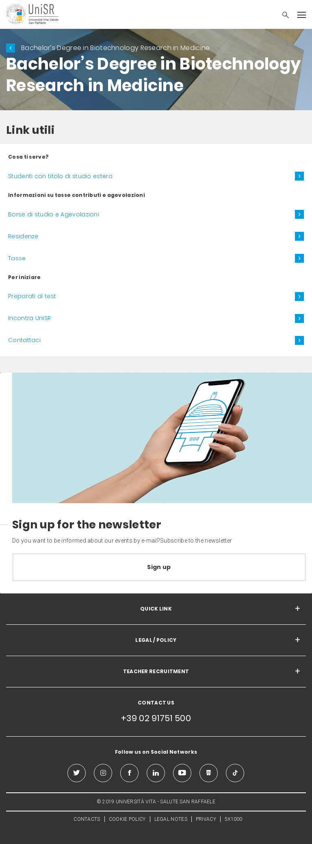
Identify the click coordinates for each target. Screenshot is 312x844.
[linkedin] (156, 773)
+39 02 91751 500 (156, 718)
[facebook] (129, 773)
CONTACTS (87, 819)
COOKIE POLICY (127, 819)
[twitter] (76, 773)
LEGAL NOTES (170, 819)
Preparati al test (32, 296)
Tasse (17, 258)
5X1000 (234, 819)
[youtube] (182, 773)
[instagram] (103, 773)
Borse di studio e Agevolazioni (53, 214)
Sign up (159, 567)
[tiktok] (235, 773)
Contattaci (24, 340)
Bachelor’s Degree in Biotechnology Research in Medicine (115, 47)
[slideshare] (208, 773)
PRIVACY (206, 819)
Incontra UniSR (29, 318)
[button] (281, 16)
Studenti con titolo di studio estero (60, 176)
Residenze (23, 236)
